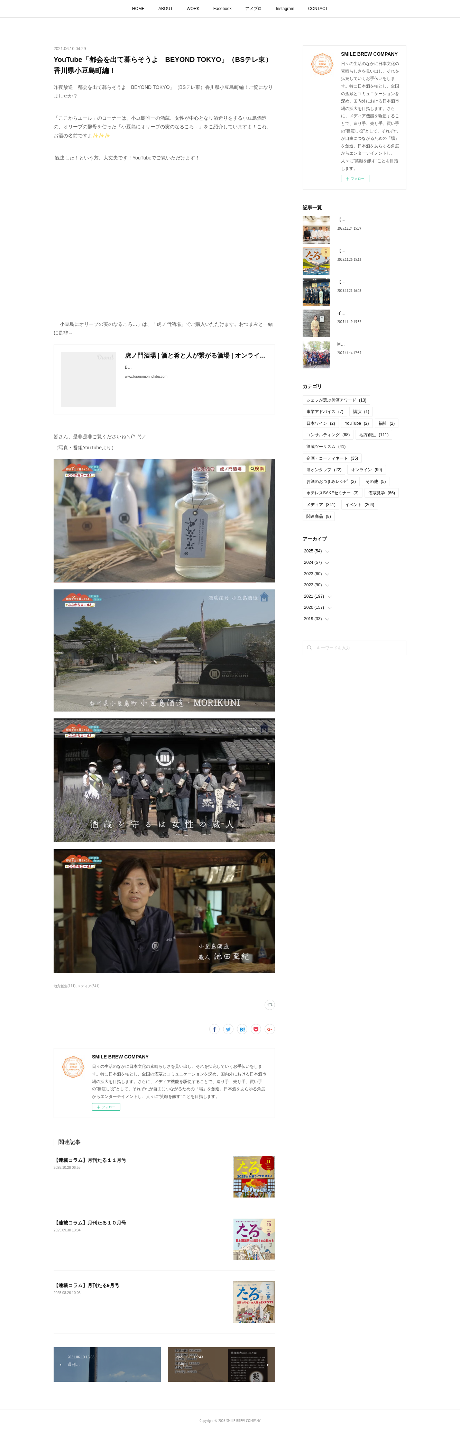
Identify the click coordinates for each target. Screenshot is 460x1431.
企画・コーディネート (332, 458)
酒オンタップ (323, 469)
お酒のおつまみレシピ (331, 481)
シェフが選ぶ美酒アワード (336, 400)
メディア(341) (88, 986)
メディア (320, 504)
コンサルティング (328, 434)
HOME (138, 8)
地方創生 (373, 434)
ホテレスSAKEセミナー (332, 492)
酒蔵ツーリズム (326, 446)
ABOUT (165, 8)
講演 (361, 411)
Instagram (285, 8)
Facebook (222, 8)
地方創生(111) (64, 986)
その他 (376, 481)
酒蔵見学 (381, 492)
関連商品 (318, 516)
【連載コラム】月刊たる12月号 (366, 250)
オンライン (366, 469)
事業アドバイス (324, 411)
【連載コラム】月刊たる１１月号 (90, 1160)
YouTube (357, 423)
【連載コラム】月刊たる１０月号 (90, 1223)
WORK (192, 8)
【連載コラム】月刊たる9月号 (86, 1285)
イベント (359, 504)
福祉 (387, 423)
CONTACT (318, 8)
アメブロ (253, 8)
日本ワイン (320, 423)
